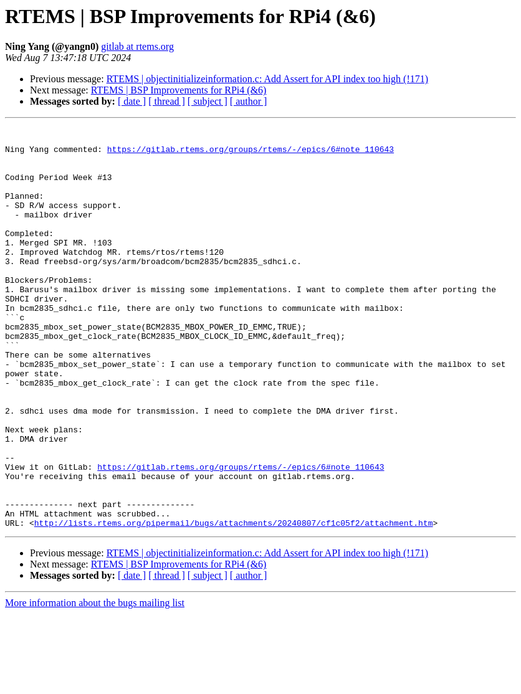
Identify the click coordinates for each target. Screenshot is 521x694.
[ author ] (248, 101)
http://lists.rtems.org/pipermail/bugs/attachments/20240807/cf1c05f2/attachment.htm (233, 603)
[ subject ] (207, 101)
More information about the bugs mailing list (94, 683)
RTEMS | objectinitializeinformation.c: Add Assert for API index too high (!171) (267, 79)
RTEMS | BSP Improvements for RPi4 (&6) (179, 90)
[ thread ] (166, 101)
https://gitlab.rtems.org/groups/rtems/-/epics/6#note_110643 (250, 154)
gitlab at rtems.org (137, 46)
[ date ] (132, 101)
